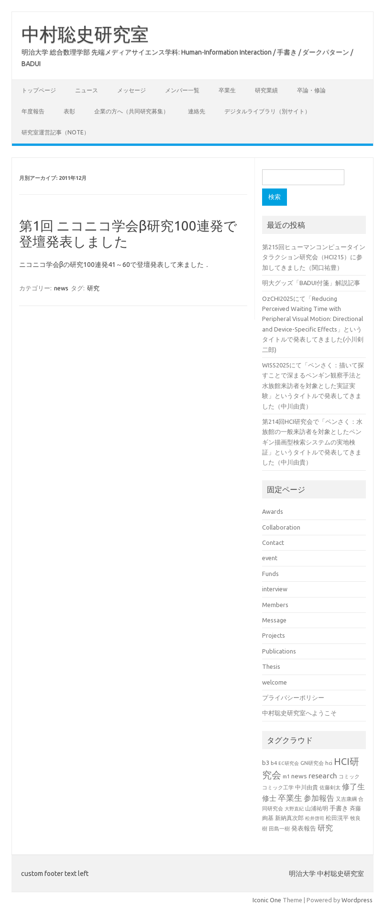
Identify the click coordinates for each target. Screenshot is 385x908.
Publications (279, 651)
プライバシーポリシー (293, 697)
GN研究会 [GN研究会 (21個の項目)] (312, 763)
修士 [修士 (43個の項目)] (269, 798)
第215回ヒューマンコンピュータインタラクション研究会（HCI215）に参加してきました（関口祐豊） (313, 257)
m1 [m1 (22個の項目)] (286, 776)
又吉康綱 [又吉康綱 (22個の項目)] (346, 799)
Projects (273, 635)
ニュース (86, 90)
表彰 (69, 111)
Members (275, 604)
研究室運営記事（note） (55, 132)
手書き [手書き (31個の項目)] (339, 808)
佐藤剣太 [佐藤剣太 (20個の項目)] (330, 787)
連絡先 (196, 111)
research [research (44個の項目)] (322, 776)
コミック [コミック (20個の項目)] (349, 776)
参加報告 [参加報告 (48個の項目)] (319, 798)
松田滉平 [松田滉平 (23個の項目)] (337, 818)
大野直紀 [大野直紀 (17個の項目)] (294, 808)
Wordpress (357, 900)
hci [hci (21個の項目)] (328, 763)
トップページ (39, 90)
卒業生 (227, 90)
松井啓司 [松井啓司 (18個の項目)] (314, 818)
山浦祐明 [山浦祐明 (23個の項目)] (316, 808)
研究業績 (266, 90)
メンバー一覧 (182, 90)
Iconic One (267, 900)
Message (274, 620)
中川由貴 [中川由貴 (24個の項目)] (306, 787)
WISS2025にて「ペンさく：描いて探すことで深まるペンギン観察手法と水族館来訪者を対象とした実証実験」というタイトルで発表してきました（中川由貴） (313, 386)
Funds (270, 573)
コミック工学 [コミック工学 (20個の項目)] (278, 787)
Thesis (271, 666)
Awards (272, 511)
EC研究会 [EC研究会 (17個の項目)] (288, 763)
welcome (274, 682)
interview (274, 589)
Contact (273, 542)
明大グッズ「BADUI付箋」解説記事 (311, 282)
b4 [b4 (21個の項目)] (274, 763)
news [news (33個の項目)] (299, 776)
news (61, 288)
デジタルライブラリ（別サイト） (267, 111)
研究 (93, 288)
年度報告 (33, 111)
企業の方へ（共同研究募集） (131, 111)
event (269, 557)
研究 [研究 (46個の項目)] (325, 827)
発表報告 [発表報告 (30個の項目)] (303, 828)
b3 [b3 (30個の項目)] (265, 762)
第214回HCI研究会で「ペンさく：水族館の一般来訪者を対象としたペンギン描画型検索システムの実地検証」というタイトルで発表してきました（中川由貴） (312, 442)
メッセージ (131, 90)
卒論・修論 (311, 90)
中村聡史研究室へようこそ (299, 712)
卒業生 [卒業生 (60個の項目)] (290, 797)
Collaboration (281, 527)
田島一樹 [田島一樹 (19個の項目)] (279, 828)
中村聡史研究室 (85, 34)
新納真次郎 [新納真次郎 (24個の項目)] (289, 818)
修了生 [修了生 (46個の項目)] (353, 786)
